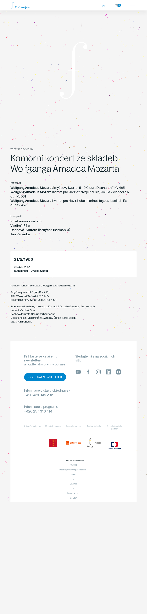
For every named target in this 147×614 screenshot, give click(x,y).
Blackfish (73, 484)
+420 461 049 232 (38, 395)
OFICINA (73, 498)
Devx (74, 474)
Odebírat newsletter (45, 377)
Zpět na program (21, 149)
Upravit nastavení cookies (73, 460)
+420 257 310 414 (38, 411)
